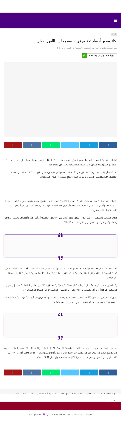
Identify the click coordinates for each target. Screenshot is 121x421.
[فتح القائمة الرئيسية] (115, 20)
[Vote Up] (63, 48)
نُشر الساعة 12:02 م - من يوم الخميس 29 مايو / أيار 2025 (92, 48)
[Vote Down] (58, 48)
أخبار (114, 34)
